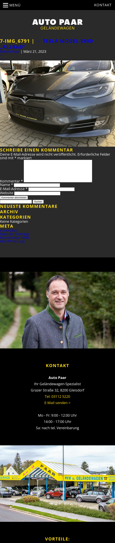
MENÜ (15, 5)
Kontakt (103, 5)
